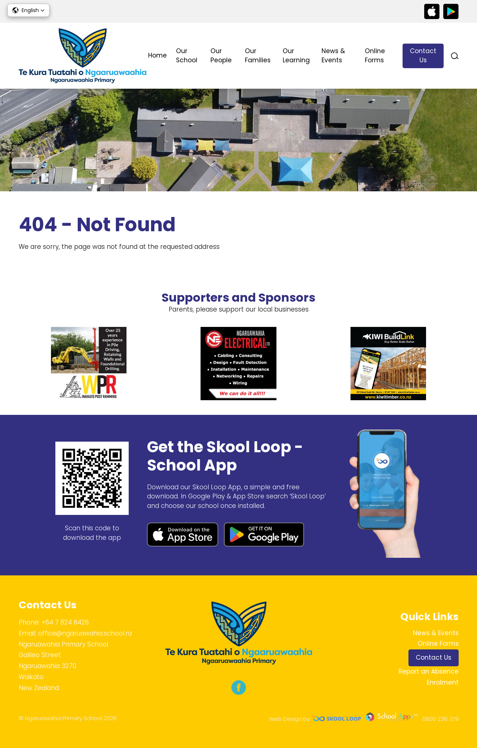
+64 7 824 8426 (65, 622)
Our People (221, 56)
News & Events (333, 56)
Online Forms (375, 56)
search (455, 56)
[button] (28, 10)
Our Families (258, 56)
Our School (186, 56)
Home (157, 55)
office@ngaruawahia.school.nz (85, 633)
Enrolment (443, 682)
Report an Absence (429, 671)
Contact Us (423, 56)
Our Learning (296, 56)
